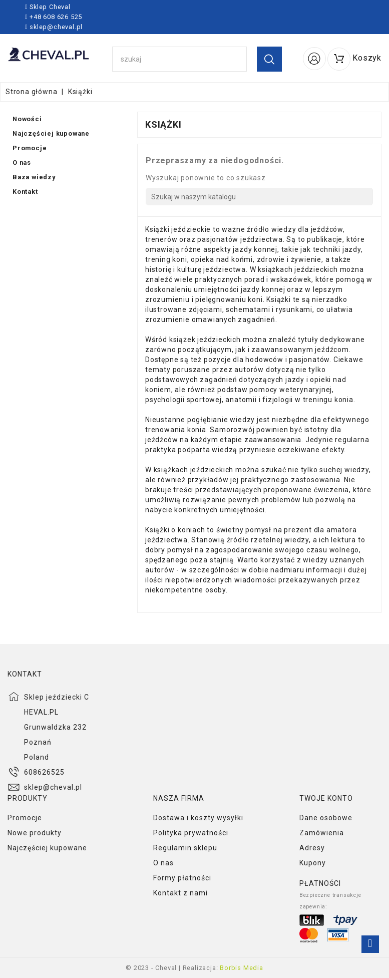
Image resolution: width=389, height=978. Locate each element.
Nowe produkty (35, 833)
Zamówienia (321, 833)
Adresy (312, 848)
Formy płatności (182, 878)
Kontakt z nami (180, 893)
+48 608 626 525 (55, 17)
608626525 (44, 772)
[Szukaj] (259, 196)
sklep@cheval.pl (56, 27)
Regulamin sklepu (185, 848)
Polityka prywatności (190, 833)
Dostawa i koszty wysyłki (198, 818)
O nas (163, 863)
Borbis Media (241, 967)
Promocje (25, 818)
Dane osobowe (325, 818)
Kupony (312, 863)
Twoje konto (326, 798)
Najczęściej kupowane (47, 848)
